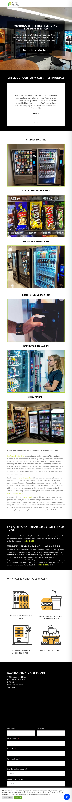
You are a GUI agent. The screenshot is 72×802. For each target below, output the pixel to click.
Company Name (13, 759)
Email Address (12, 739)
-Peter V (36, 113)
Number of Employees (15, 779)
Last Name (40, 729)
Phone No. (11, 749)
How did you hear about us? (17, 769)
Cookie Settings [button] (7, 798)
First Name (11, 729)
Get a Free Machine (36, 50)
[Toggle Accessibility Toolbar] (67, 797)
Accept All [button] (18, 798)
